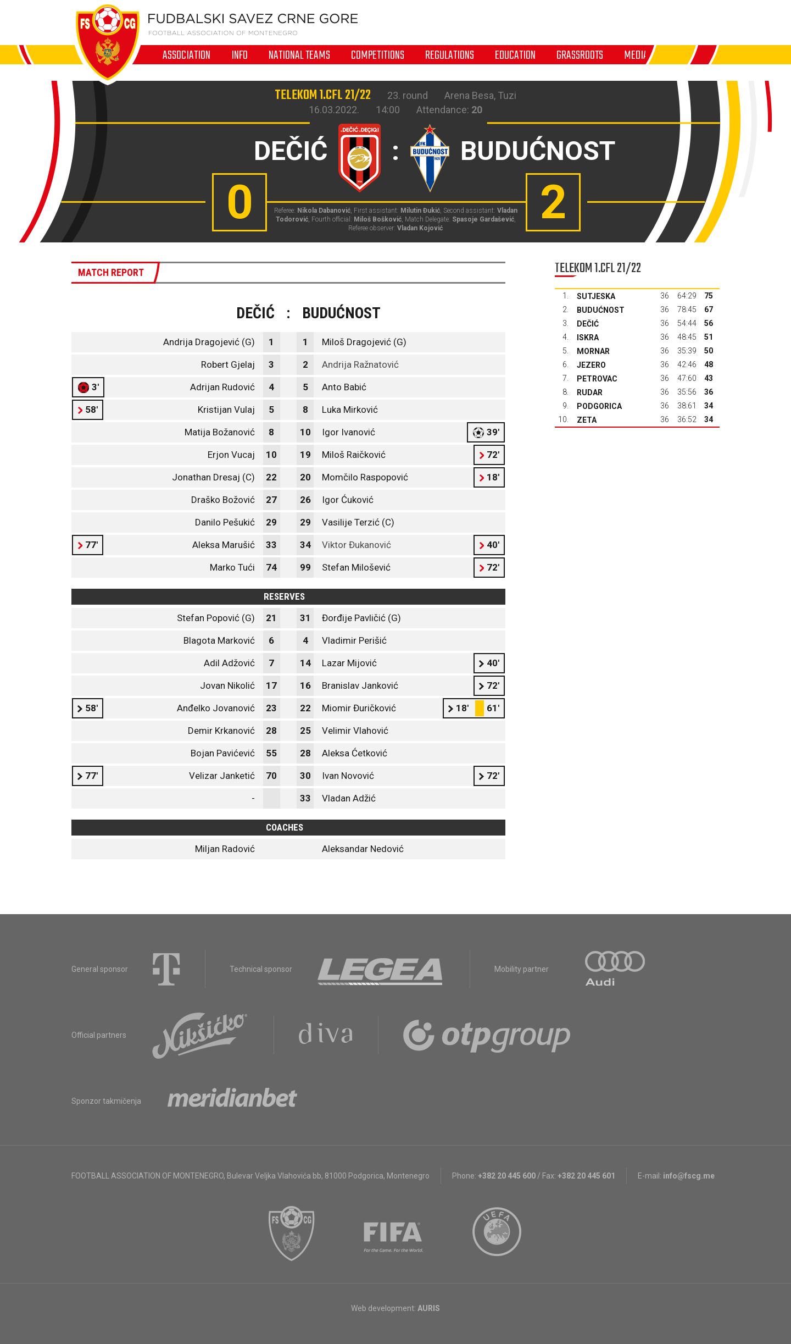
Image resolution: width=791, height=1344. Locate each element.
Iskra (588, 337)
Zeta (587, 420)
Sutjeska (596, 296)
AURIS (428, 1308)
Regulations (449, 55)
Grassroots (579, 55)
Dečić (588, 323)
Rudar (590, 392)
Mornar (593, 351)
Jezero (591, 365)
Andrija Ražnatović (360, 364)
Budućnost (601, 310)
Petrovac (597, 378)
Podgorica (599, 406)
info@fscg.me (689, 1175)
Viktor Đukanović (356, 544)
